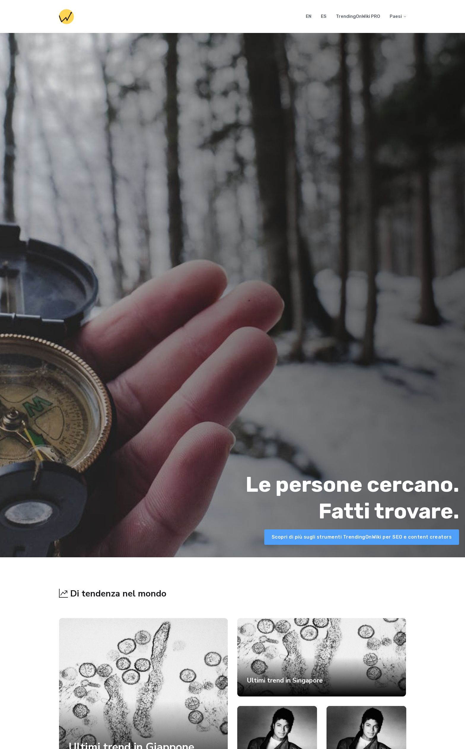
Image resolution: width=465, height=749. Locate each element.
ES (324, 16)
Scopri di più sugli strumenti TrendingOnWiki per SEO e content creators (362, 537)
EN (308, 16)
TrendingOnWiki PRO (358, 16)
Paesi (396, 16)
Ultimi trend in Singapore (285, 680)
